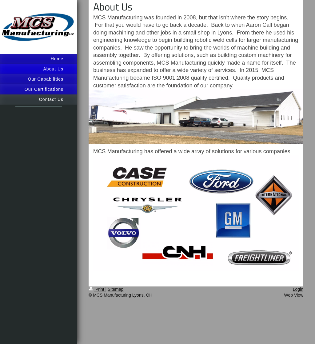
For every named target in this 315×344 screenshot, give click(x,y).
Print (97, 289)
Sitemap (115, 289)
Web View (293, 295)
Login (298, 289)
